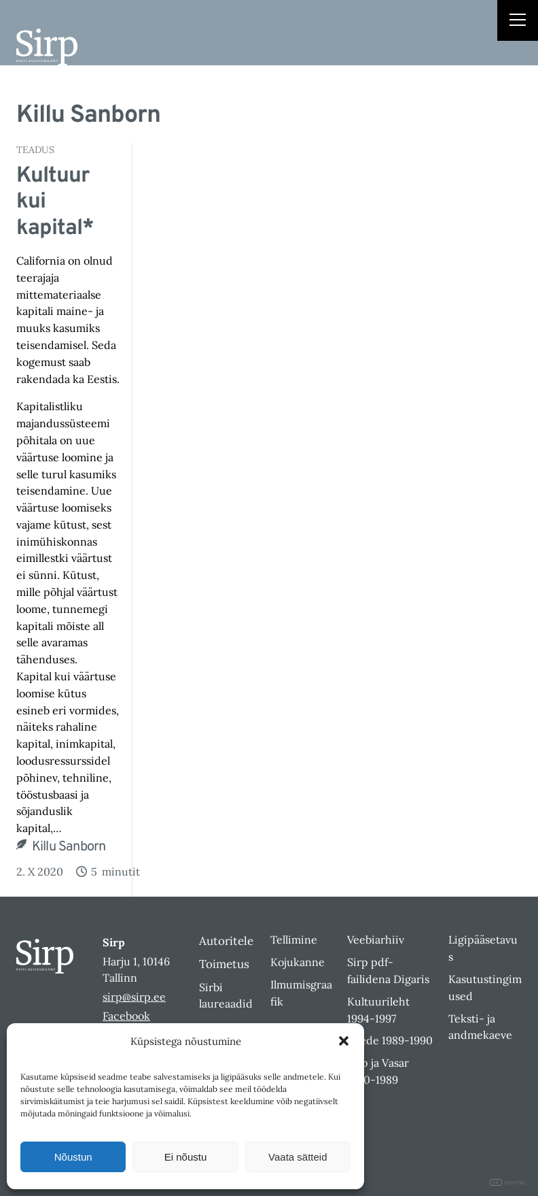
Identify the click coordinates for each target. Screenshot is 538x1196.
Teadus (35, 150)
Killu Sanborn (69, 847)
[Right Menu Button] (517, 22)
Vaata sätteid (297, 1157)
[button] (344, 1041)
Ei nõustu (185, 1157)
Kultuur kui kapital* (55, 202)
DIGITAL (508, 1182)
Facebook (126, 1016)
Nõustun (73, 1157)
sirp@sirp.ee (134, 996)
